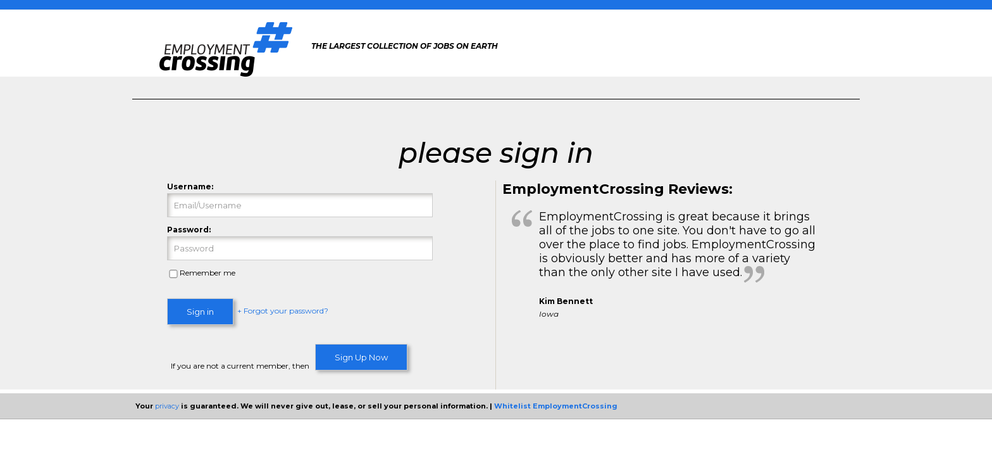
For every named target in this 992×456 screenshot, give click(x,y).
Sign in (200, 312)
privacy (167, 406)
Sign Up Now (361, 357)
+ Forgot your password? (282, 311)
